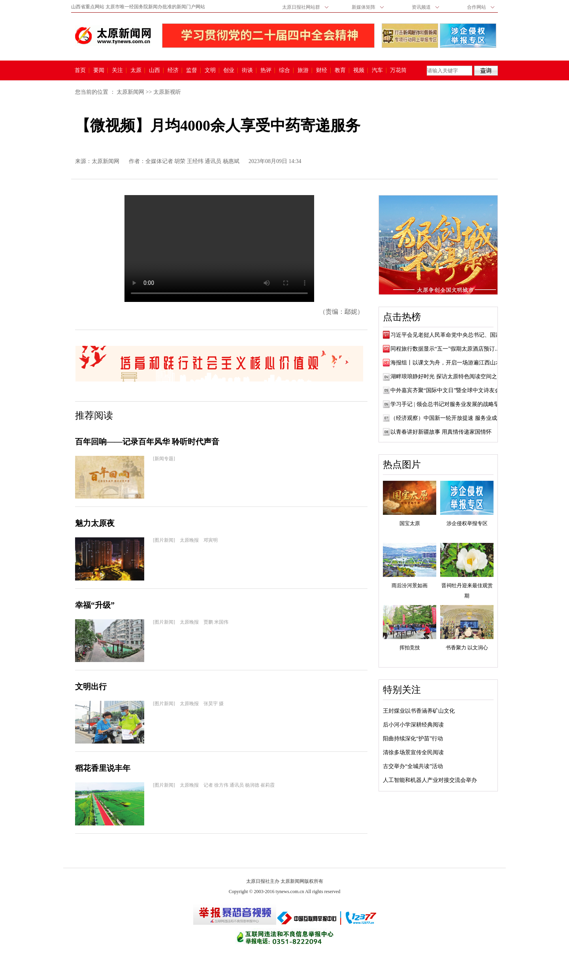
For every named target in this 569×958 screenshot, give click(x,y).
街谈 (247, 70)
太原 (135, 70)
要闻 (98, 70)
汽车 (377, 70)
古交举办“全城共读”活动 (413, 766)
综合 (284, 70)
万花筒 (397, 70)
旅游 (303, 70)
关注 (117, 70)
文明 (210, 70)
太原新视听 (167, 92)
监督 (191, 70)
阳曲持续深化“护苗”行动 (413, 739)
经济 (173, 70)
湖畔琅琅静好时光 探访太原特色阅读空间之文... (448, 376)
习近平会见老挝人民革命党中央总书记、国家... (447, 335)
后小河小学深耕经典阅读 (413, 725)
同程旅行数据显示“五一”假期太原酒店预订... (444, 349)
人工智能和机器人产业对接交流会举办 (430, 780)
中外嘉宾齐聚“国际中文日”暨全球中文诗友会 (445, 390)
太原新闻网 (130, 92)
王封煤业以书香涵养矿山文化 (419, 711)
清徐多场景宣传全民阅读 (413, 752)
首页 (80, 70)
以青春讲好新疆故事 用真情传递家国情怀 (441, 432)
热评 (265, 70)
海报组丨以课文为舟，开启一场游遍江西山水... (447, 363)
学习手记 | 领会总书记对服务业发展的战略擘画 (447, 404)
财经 (321, 70)
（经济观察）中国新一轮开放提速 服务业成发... (448, 418)
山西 (154, 70)
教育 (340, 70)
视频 (358, 70)
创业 (228, 70)
